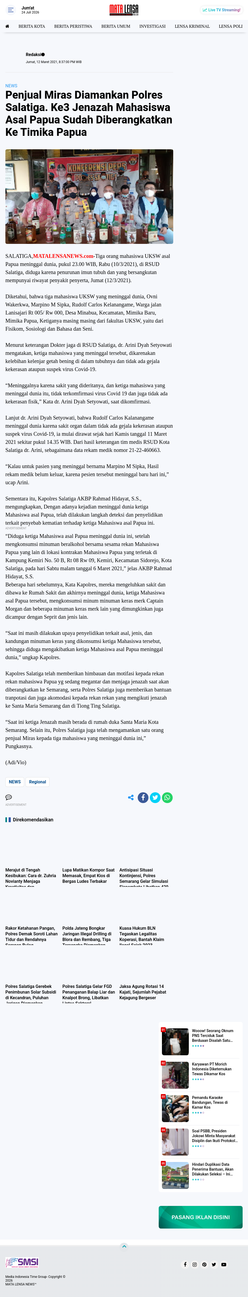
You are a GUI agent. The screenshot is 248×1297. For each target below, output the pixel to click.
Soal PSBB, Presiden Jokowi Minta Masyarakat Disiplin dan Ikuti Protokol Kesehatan (213, 1136)
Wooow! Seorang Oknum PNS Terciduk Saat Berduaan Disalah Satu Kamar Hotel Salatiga (212, 1036)
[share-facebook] (143, 797)
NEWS (11, 85)
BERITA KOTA (32, 26)
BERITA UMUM (115, 26)
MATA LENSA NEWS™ (21, 1284)
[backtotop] (124, 1247)
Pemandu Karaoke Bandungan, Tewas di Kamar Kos (210, 1102)
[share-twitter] (155, 797)
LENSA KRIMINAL (192, 26)
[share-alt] (131, 797)
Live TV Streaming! (224, 10)
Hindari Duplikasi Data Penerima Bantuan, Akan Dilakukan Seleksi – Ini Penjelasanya (212, 1169)
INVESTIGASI (152, 26)
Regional (37, 781)
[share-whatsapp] (167, 797)
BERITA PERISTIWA (73, 26)
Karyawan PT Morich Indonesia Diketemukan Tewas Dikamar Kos (212, 1069)
